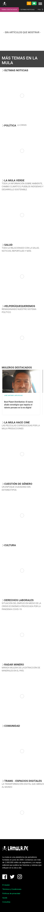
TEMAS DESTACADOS (9, 9)
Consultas (6, 902)
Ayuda (4, 898)
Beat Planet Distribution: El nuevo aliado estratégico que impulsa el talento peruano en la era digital (18, 405)
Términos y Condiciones (11, 889)
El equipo (6, 885)
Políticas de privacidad (11, 893)
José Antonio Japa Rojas (13, 395)
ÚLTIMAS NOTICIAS (27, 9)
